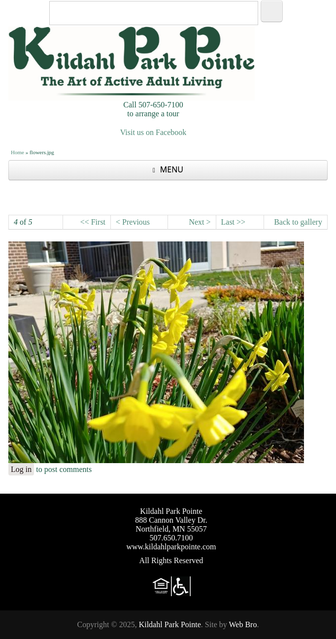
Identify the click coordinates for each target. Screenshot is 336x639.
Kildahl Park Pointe (170, 624)
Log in (21, 469)
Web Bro (243, 624)
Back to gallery (298, 222)
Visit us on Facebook (153, 132)
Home (17, 152)
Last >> (233, 222)
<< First (92, 222)
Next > (199, 222)
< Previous (133, 222)
